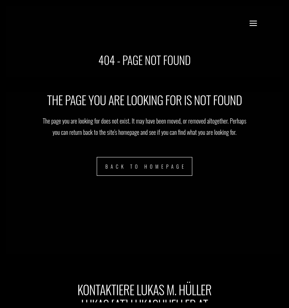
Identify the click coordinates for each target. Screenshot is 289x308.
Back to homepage (146, 166)
